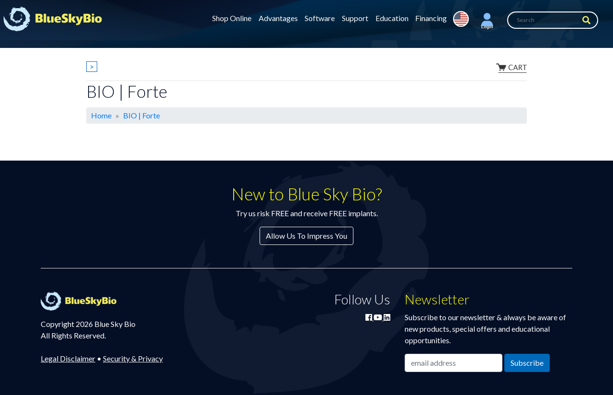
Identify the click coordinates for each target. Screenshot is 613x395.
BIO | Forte (141, 115)
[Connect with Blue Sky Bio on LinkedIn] (387, 317)
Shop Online (231, 18)
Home (101, 115)
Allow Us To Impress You (306, 235)
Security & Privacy (133, 358)
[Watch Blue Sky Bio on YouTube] (379, 317)
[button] (487, 20)
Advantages (278, 18)
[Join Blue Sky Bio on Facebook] (369, 317)
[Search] (552, 20)
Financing (431, 18)
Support (355, 18)
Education (392, 18)
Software (320, 18)
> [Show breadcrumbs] (92, 66)
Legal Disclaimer (68, 358)
